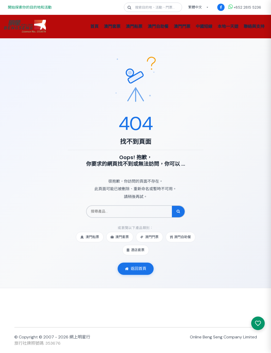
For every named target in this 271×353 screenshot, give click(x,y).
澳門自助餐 (158, 26)
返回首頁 (135, 268)
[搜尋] (178, 211)
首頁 (94, 26)
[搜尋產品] (129, 211)
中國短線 (204, 26)
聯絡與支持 (254, 26)
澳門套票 (112, 26)
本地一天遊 (228, 26)
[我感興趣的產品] (258, 323)
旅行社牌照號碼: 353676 (37, 343)
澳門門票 (182, 26)
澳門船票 (134, 26)
